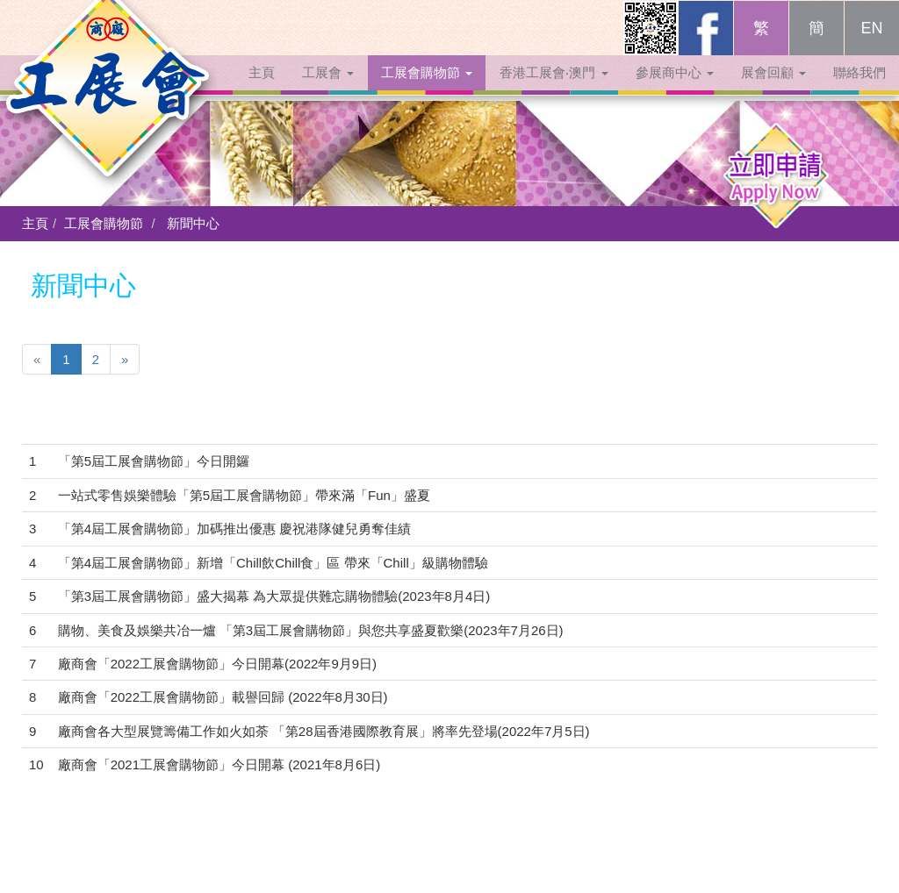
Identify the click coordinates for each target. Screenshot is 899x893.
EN (871, 45)
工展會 (328, 89)
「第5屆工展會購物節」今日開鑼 (153, 461)
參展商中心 (675, 89)
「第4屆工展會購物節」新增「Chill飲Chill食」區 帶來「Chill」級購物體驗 (273, 562)
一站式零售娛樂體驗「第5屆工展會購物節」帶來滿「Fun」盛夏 (244, 495)
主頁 (261, 89)
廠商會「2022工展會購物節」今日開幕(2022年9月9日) (217, 663)
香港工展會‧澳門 (554, 89)
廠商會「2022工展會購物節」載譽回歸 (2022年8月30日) (223, 696)
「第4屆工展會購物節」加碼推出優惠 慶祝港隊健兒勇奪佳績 (235, 528)
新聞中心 (193, 223)
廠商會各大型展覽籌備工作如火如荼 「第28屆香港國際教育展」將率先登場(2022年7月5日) (324, 731)
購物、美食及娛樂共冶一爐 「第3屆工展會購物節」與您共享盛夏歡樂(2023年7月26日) (311, 630)
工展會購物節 (426, 89)
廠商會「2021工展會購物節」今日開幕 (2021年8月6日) (219, 764)
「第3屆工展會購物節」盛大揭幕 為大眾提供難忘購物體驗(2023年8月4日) (274, 596)
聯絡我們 (859, 89)
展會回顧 (773, 89)
